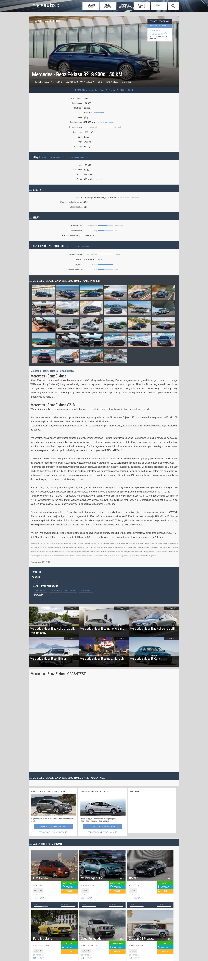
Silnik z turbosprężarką (51, 157)
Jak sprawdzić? (98, 113)
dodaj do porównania (160, 26)
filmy (158, 5)
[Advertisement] (151, 812)
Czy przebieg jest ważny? (105, 122)
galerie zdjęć (141, 6)
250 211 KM (55, 590)
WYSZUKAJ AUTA (61, 832)
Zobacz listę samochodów (53, 826)
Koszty (48, 82)
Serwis (58, 82)
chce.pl (43, 3)
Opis (100, 82)
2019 (54, 582)
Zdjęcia (90, 82)
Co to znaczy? (101, 259)
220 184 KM (40, 590)
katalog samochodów (125, 6)
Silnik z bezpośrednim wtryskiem (74, 157)
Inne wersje (112, 82)
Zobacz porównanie (159, 21)
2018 (46, 582)
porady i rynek (91, 6)
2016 (36, 582)
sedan (38, 599)
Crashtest (127, 82)
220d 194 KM (70, 590)
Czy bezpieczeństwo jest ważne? (78, 246)
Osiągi (38, 82)
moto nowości (108, 6)
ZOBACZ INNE (44, 832)
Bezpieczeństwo (74, 82)
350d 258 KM (86, 590)
